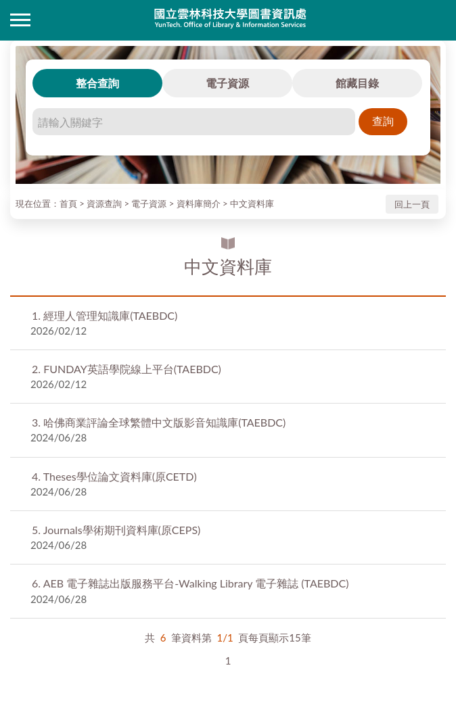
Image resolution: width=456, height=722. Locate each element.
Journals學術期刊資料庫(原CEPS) (116, 529)
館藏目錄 (357, 82)
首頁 (68, 203)
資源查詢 (104, 203)
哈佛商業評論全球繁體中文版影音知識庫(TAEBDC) (159, 422)
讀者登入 (435, 20)
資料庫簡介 (199, 203)
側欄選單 (20, 20)
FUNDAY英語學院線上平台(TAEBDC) (126, 368)
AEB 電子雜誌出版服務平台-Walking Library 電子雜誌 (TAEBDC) (190, 583)
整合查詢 (97, 82)
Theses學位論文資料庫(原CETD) (114, 476)
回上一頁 (412, 204)
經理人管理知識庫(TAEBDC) (104, 315)
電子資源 (227, 82)
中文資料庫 (252, 203)
